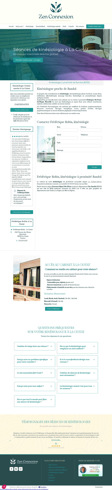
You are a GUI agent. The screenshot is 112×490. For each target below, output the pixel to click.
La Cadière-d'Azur (94, 182)
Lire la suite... (56, 440)
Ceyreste (55, 184)
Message (60, 150)
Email (59, 135)
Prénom (83, 127)
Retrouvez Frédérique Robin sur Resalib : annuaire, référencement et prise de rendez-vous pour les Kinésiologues (24, 489)
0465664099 (22, 104)
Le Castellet (63, 184)
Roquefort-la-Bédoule (44, 184)
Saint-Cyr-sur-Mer (81, 184)
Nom (58, 127)
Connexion (99, 487)
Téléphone (84, 135)
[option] (56, 440)
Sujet (58, 142)
